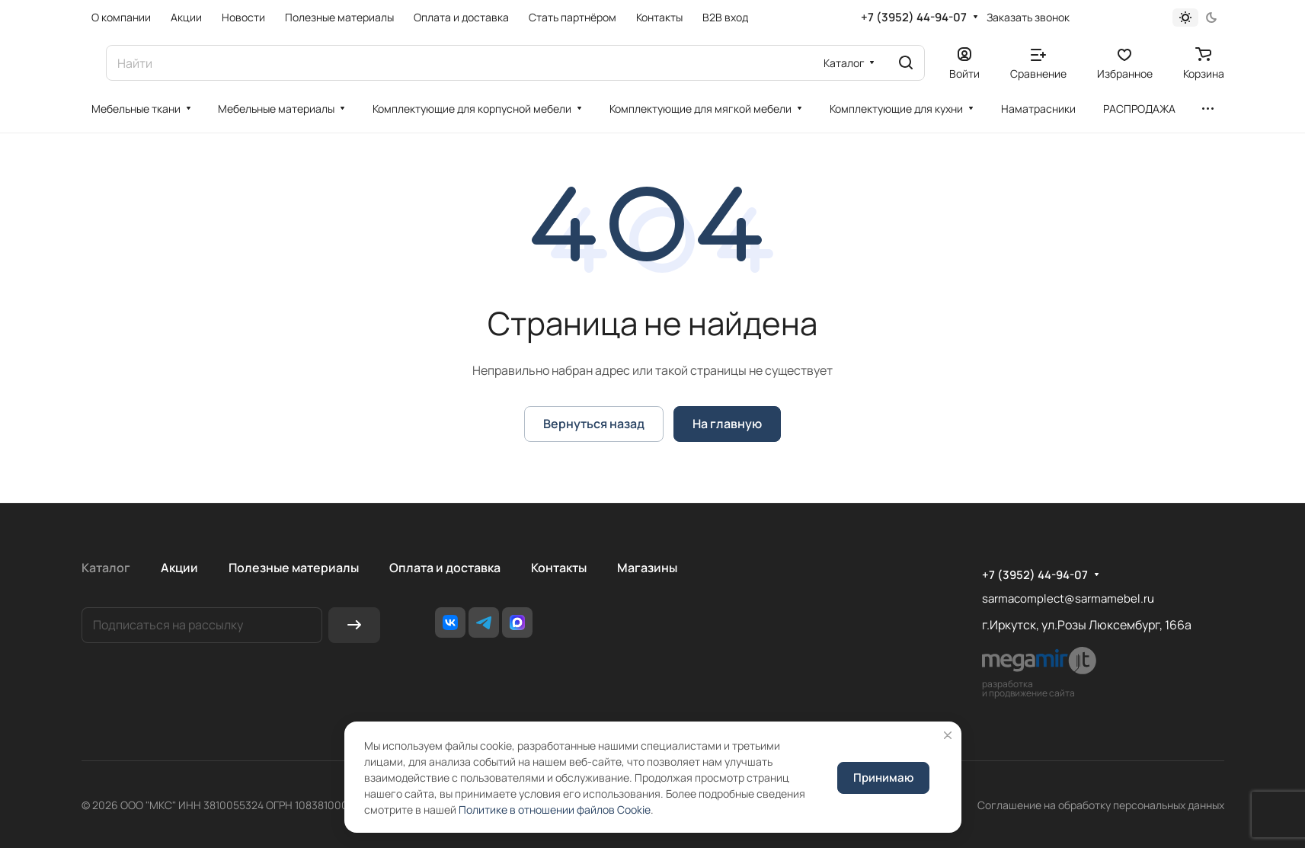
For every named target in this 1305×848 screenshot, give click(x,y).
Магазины (647, 567)
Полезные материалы (294, 567)
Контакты (559, 567)
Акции (179, 567)
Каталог (106, 567)
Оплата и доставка (445, 567)
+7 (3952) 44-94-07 (914, 17)
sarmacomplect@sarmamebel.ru (1068, 598)
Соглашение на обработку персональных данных (1100, 805)
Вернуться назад (594, 423)
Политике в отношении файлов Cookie (555, 809)
